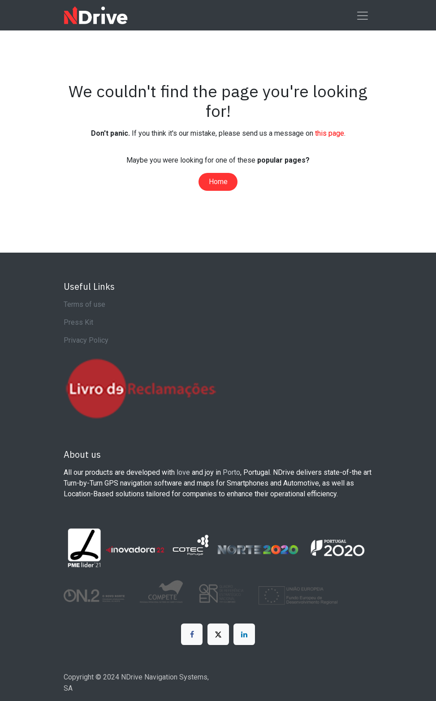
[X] (218, 634)
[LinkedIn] (244, 634)
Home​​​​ (218, 181)
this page (329, 133)
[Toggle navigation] (362, 15)
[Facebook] (192, 634)
